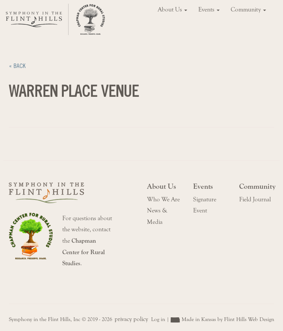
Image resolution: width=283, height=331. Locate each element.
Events (209, 9)
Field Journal (255, 199)
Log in (158, 319)
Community (248, 9)
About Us (172, 9)
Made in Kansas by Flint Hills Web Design (228, 319)
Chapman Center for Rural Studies (83, 252)
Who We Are (163, 199)
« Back (17, 66)
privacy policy (131, 319)
